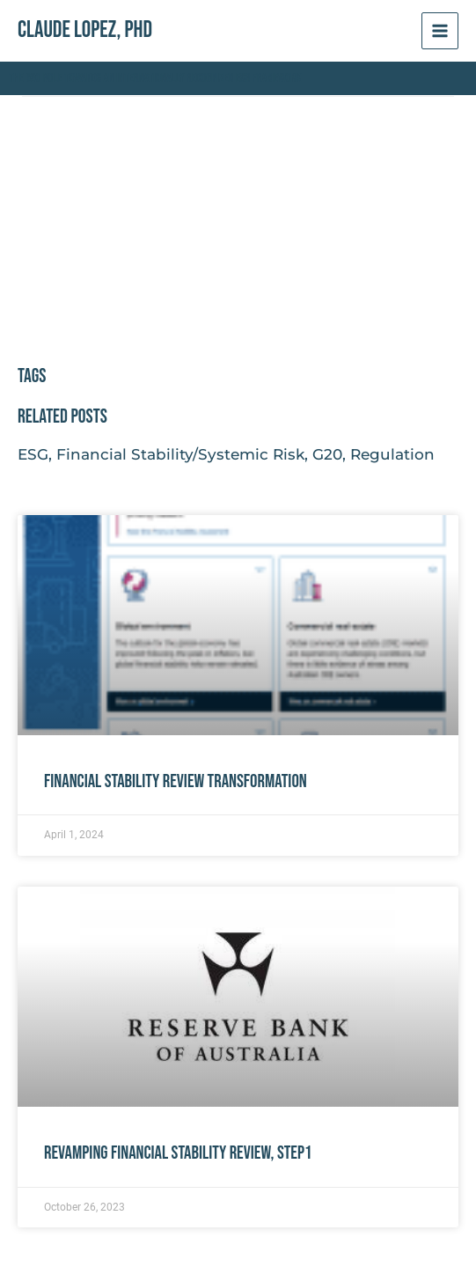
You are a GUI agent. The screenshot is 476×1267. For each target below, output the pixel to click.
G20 (327, 454)
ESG (33, 454)
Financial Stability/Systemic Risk (180, 454)
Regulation (392, 454)
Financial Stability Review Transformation (175, 781)
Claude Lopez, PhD (85, 30)
